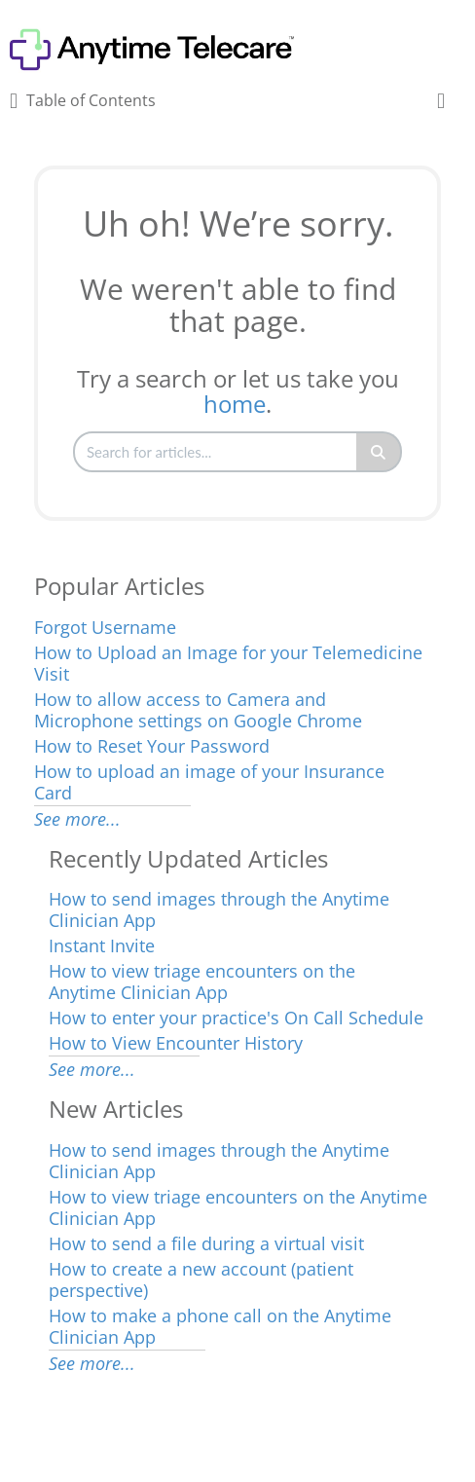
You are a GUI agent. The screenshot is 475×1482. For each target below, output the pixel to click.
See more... (77, 819)
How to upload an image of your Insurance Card (209, 782)
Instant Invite (102, 945)
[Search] (379, 451)
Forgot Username (105, 627)
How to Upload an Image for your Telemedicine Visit (228, 663)
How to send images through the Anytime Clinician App (219, 909)
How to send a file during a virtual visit (206, 1243)
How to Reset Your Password (152, 746)
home (234, 404)
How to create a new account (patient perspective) (201, 1279)
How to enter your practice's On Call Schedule (236, 1017)
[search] (216, 451)
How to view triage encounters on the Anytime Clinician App (202, 981)
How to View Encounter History (176, 1043)
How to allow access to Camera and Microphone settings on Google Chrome (198, 709)
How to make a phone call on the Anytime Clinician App (220, 1326)
